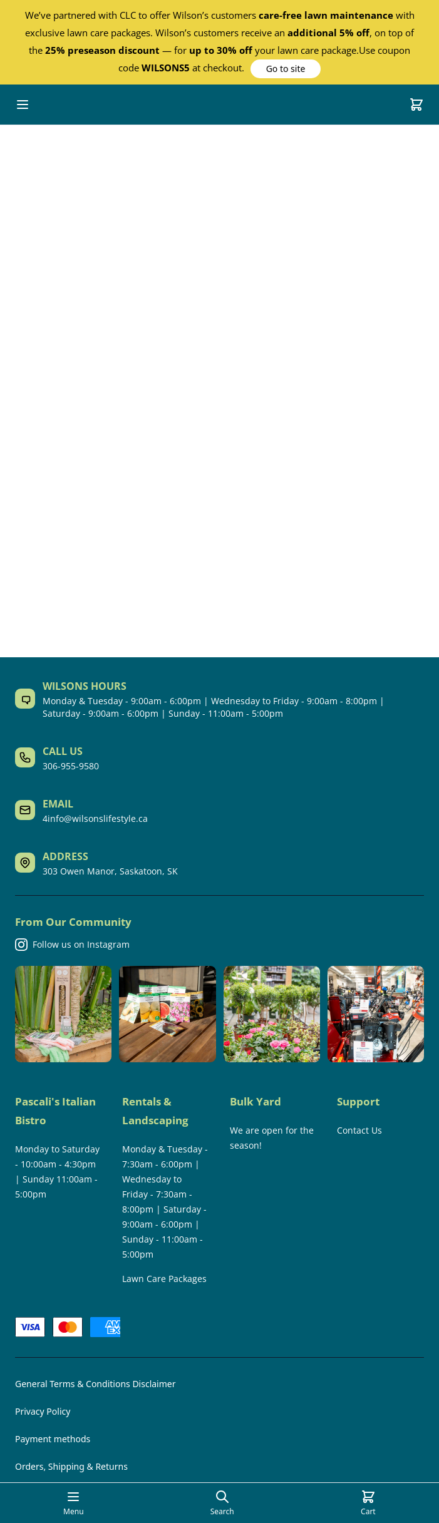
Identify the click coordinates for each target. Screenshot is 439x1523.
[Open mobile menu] (22, 104)
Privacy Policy (42, 1411)
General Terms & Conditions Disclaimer (95, 1384)
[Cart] (416, 104)
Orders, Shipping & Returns (71, 1466)
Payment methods (52, 1439)
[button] (285, 68)
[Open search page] (222, 1503)
